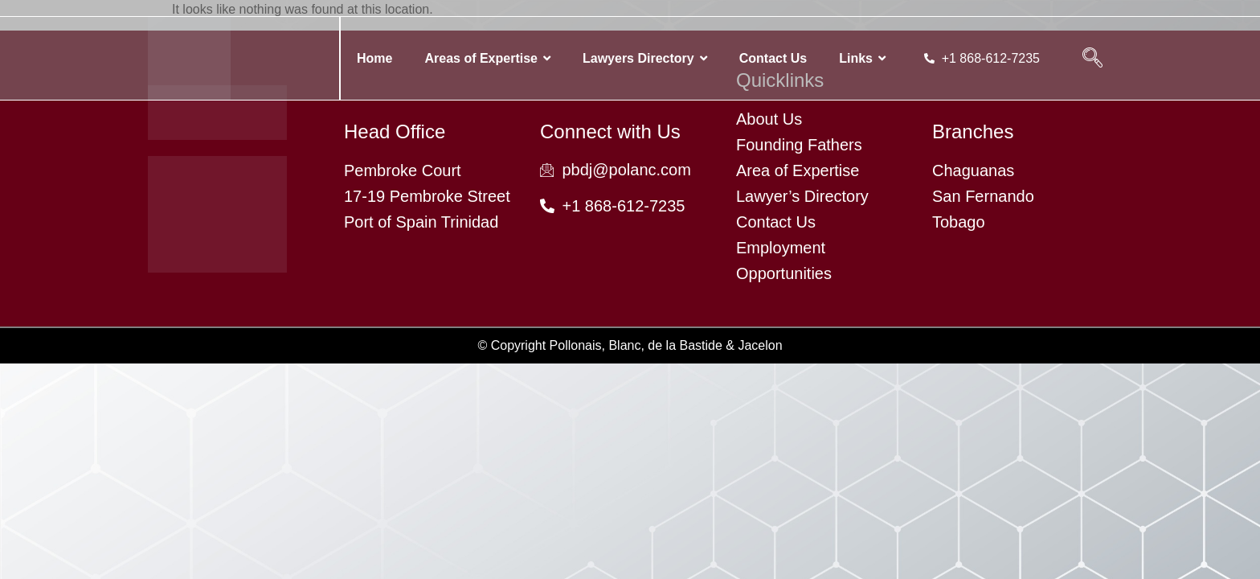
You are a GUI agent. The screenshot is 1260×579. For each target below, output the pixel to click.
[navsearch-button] (1092, 59)
